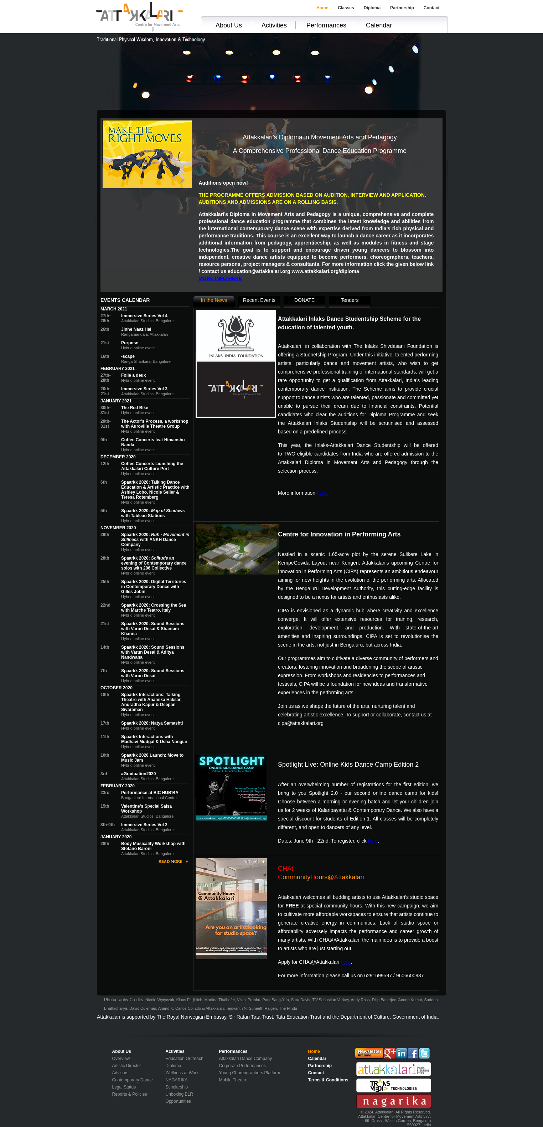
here (373, 841)
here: (322, 493)
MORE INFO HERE (220, 278)
